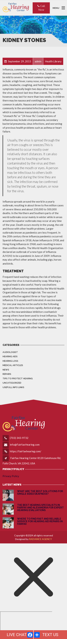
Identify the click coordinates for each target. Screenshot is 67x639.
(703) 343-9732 (19, 437)
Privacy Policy (11, 476)
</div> (26, 624)
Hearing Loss (10, 361)
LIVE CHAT (17, 634)
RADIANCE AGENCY (40, 539)
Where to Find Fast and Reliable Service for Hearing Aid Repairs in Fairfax (40, 521)
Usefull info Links (13, 387)
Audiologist (10, 352)
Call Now (41, 7)
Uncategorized (12, 383)
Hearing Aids (10, 356)
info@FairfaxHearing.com (25, 444)
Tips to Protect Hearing (18, 378)
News (6, 369)
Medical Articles (13, 365)
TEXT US (50, 634)
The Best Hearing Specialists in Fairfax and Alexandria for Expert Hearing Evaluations (40, 508)
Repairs (7, 374)
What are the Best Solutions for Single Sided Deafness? (40, 492)
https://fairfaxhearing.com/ (25, 451)
